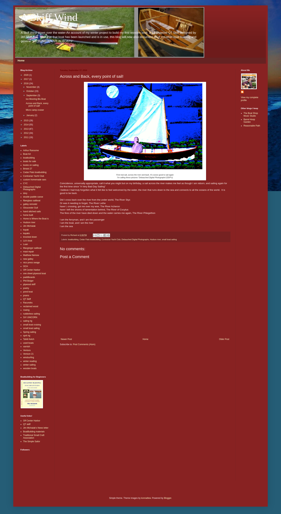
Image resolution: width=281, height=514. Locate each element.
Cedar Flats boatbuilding (90, 239)
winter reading (30, 361)
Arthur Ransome (31, 150)
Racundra (27, 302)
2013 (26, 129)
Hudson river (155, 239)
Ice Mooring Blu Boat (36, 99)
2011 (26, 137)
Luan (25, 244)
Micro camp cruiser (35, 110)
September (31, 95)
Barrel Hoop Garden (249, 120)
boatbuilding (73, 239)
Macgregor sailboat (32, 248)
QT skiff (26, 424)
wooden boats (30, 368)
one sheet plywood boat (34, 273)
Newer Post (66, 339)
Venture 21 (28, 354)
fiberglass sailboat (31, 200)
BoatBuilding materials (33, 431)
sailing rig (27, 321)
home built (28, 215)
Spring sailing (29, 332)
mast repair (28, 251)
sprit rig (26, 335)
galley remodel (30, 204)
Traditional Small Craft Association (33, 436)
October (30, 91)
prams (26, 295)
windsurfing (28, 357)
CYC (25, 183)
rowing (26, 310)
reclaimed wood (30, 306)
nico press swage (31, 262)
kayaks (26, 233)
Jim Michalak (29, 226)
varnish (26, 346)
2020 (26, 75)
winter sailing (29, 365)
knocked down (30, 237)
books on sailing (31, 165)
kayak (26, 230)
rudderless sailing (31, 314)
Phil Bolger (28, 281)
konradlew (146, 498)
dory (25, 193)
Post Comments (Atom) (84, 344)
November (31, 87)
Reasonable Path (252, 125)
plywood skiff (29, 284)
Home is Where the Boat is (36, 218)
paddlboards (29, 277)
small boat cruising (32, 324)
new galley (28, 259)
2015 (26, 120)
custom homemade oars (34, 179)
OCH (25, 266)
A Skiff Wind (49, 17)
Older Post (224, 339)
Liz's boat (27, 240)
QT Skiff (27, 299)
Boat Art (27, 154)
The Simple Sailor (31, 441)
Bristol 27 (27, 168)
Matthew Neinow (31, 255)
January (30, 115)
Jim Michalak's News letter (35, 428)
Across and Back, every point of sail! (37, 104)
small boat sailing (169, 239)
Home (21, 60)
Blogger (167, 498)
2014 (26, 124)
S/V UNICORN (30, 317)
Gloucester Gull (30, 207)
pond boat (28, 291)
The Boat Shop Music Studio (251, 114)
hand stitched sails (32, 211)
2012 (26, 133)
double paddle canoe (33, 197)
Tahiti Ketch (28, 339)
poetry (26, 288)
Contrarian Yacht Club (111, 239)
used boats (28, 343)
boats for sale (29, 161)
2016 (26, 83)
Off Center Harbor (31, 270)
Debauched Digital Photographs (135, 239)
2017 (26, 79)
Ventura (26, 350)
